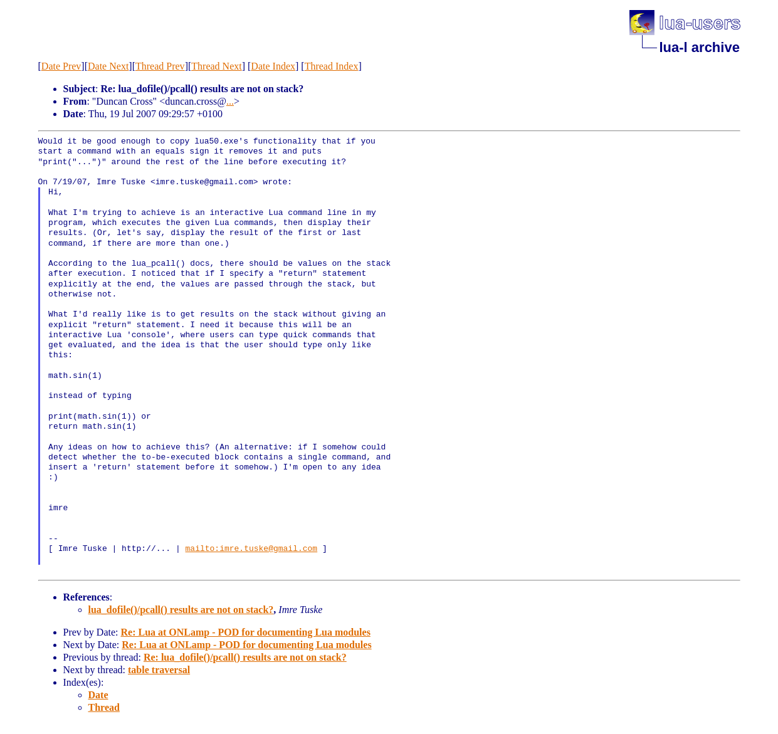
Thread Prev (160, 66)
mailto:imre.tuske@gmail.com (252, 549)
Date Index (273, 66)
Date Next (108, 66)
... (230, 101)
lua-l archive (700, 47)
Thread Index (332, 66)
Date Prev (61, 66)
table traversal (159, 669)
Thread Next (216, 66)
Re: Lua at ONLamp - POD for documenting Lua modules (245, 632)
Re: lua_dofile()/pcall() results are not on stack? (245, 657)
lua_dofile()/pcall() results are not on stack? (181, 609)
